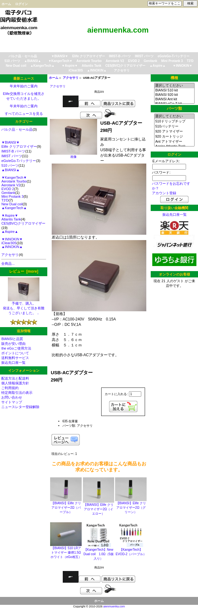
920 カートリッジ (174, 136)
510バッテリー (174, 126)
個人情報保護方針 (15, 383)
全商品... (8, 263)
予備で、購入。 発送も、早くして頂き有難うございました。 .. (23, 306)
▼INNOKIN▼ (182, 65)
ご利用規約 (10, 388)
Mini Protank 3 (172, 61)
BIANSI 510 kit (174, 90)
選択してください (174, 85)
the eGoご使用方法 (16, 348)
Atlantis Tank (91, 65)
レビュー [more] (23, 271)
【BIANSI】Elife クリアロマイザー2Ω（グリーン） (131, 507)
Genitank (150, 61)
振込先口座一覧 (13, 362)
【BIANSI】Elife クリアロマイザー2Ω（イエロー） (99, 509)
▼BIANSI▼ (59, 56)
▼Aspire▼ (70, 65)
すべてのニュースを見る (24, 113)
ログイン (21, 4)
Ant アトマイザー (174, 141)
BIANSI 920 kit (174, 95)
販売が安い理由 (13, 343)
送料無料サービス (15, 358)
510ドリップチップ (174, 121)
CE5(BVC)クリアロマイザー (125, 65)
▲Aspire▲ (157, 65)
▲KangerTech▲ (42, 65)
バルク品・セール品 (23, 56)
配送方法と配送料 (15, 378)
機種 (174, 78)
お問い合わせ (11, 397)
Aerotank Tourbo (89, 61)
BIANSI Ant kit (174, 99)
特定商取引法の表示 (16, 392)
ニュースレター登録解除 (20, 407)
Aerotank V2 (115, 61)
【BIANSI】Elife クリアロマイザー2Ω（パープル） (66, 507)
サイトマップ (11, 402)
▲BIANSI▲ (32, 61)
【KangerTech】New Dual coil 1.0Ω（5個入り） (99, 554)
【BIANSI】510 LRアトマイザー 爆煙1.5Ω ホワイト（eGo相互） (66, 552)
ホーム (6, 4)
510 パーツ (12, 61)
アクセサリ (71, 77)
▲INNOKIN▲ (97, 70)
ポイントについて (15, 353)
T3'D (190, 61)
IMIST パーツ (144, 56)
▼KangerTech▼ (60, 61)
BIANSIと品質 (12, 339)
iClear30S (75, 70)
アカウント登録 (164, 193)
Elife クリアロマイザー (88, 56)
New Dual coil (16, 65)
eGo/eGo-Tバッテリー (173, 56)
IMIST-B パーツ (120, 56)
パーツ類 (174, 108)
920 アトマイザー (174, 131)
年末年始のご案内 (24, 86)
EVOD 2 (134, 61)
